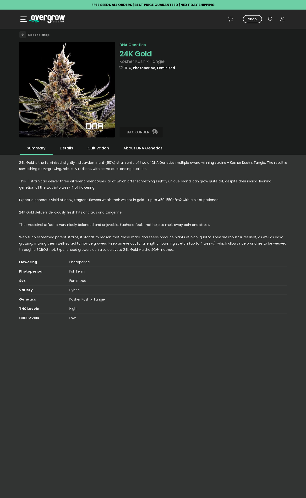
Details (66, 148)
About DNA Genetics (143, 148)
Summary (36, 148)
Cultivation (98, 148)
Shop (252, 19)
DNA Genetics (133, 44)
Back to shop (34, 35)
